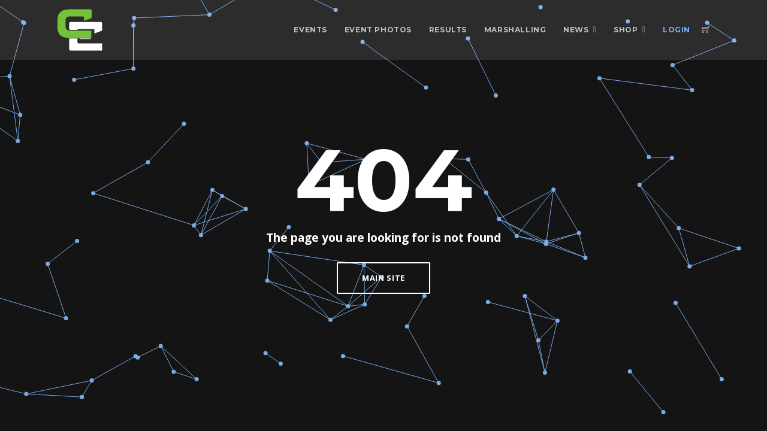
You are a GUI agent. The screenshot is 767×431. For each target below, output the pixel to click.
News (575, 29)
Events (310, 29)
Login (676, 29)
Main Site (383, 277)
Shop (626, 29)
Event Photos (378, 29)
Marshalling (515, 29)
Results (448, 29)
